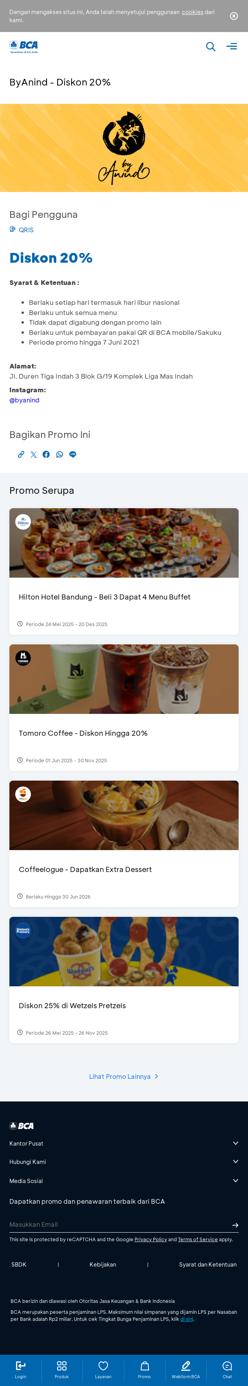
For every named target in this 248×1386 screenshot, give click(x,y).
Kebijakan (103, 1264)
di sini (186, 1319)
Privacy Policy (151, 1239)
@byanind (24, 400)
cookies (192, 12)
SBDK (19, 1264)
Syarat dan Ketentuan (208, 1264)
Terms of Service (198, 1239)
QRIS (21, 230)
